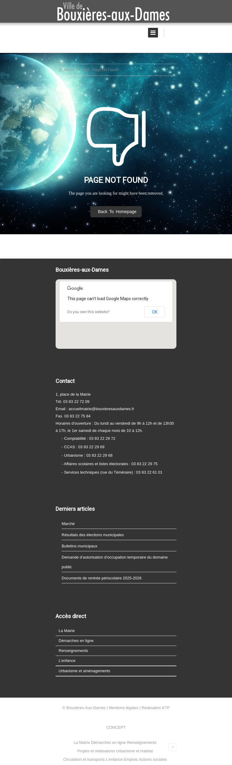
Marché (68, 523)
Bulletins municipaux (80, 546)
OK (154, 312)
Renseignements (73, 650)
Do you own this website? (88, 312)
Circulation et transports (84, 759)
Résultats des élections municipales (93, 535)
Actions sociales (153, 759)
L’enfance (67, 660)
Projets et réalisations (96, 751)
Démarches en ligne (76, 640)
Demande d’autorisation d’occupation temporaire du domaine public (115, 562)
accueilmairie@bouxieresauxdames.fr (101, 409)
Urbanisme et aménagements (84, 671)
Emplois (131, 759)
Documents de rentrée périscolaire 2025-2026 (102, 578)
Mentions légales (123, 707)
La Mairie (67, 630)
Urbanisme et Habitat (134, 751)
